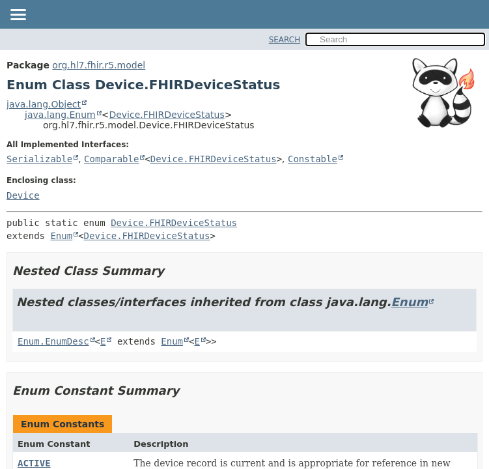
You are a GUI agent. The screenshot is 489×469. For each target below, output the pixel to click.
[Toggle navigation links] (18, 16)
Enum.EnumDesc (53, 341)
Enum (61, 236)
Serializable (39, 159)
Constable (312, 159)
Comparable (111, 159)
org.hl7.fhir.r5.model (98, 65)
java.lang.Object (44, 104)
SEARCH (285, 39)
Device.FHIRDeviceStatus (166, 114)
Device (23, 195)
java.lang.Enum (60, 114)
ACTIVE (34, 463)
